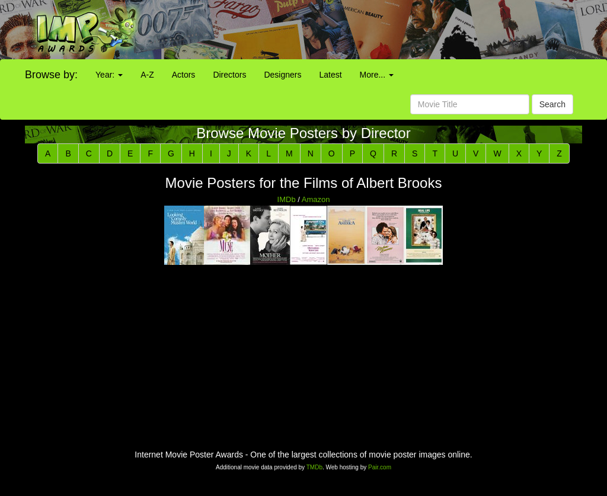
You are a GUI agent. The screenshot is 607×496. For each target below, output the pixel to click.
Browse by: (51, 75)
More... (377, 74)
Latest (330, 74)
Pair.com (379, 467)
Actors (184, 74)
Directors (229, 74)
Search (552, 104)
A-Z (147, 74)
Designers (282, 74)
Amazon (316, 199)
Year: (109, 74)
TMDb (314, 467)
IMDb (286, 199)
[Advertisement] (379, 29)
